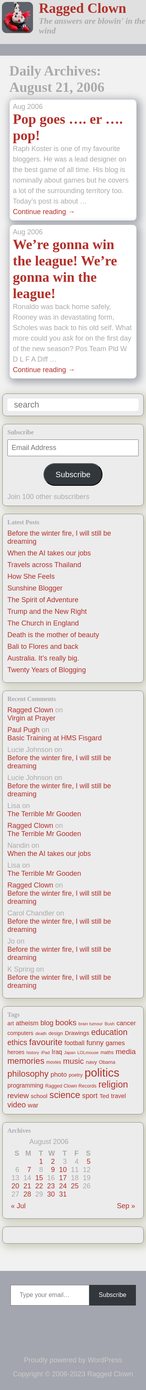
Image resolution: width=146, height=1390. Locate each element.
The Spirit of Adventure (42, 600)
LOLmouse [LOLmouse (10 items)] (88, 1052)
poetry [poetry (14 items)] (76, 1075)
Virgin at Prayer (31, 718)
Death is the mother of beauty (53, 635)
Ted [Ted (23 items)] (104, 1096)
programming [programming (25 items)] (25, 1085)
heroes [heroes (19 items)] (15, 1052)
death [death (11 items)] (41, 1033)
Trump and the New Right (47, 611)
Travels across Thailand (44, 565)
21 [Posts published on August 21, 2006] (27, 1186)
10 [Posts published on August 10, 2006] (63, 1170)
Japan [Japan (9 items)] (69, 1052)
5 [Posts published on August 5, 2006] (88, 1161)
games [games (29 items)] (115, 1043)
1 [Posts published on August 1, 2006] (41, 1161)
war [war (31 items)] (33, 1105)
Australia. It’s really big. (43, 658)
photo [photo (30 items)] (58, 1074)
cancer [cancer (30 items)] (126, 1023)
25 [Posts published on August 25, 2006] (75, 1186)
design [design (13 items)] (56, 1033)
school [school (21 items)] (39, 1096)
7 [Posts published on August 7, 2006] (29, 1170)
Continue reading (44, 212)
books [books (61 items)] (66, 1022)
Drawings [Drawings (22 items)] (77, 1033)
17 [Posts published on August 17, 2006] (63, 1178)
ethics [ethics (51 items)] (17, 1042)
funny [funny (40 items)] (94, 1043)
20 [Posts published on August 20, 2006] (15, 1186)
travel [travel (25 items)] (118, 1096)
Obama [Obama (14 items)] (107, 1062)
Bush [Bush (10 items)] (110, 1023)
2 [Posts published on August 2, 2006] (53, 1161)
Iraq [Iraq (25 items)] (57, 1052)
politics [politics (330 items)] (102, 1072)
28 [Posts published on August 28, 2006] (27, 1194)
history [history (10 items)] (32, 1052)
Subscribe (73, 474)
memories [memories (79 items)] (25, 1061)
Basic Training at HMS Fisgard (54, 738)
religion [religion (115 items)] (113, 1084)
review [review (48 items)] (18, 1095)
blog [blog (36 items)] (46, 1023)
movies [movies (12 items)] (53, 1062)
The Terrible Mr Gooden (44, 814)
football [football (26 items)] (74, 1043)
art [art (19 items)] (10, 1023)
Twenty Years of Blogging (46, 670)
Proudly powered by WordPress (73, 1360)
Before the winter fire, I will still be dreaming (59, 762)
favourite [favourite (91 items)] (46, 1042)
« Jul (18, 1206)
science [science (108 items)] (64, 1095)
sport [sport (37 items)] (90, 1096)
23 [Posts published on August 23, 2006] (51, 1186)
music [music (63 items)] (73, 1060)
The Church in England (43, 623)
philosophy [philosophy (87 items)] (28, 1074)
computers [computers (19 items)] (20, 1033)
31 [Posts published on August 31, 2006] (63, 1194)
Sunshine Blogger (35, 588)
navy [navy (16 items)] (91, 1062)
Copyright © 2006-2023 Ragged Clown (73, 1374)
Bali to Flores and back (42, 646)
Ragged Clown (82, 8)
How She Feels (31, 576)
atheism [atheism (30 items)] (27, 1023)
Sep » (126, 1206)
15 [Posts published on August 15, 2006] (39, 1178)
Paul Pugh (23, 730)
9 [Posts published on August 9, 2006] (53, 1170)
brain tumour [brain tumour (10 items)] (90, 1023)
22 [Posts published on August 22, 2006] (39, 1186)
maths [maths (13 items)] (107, 1052)
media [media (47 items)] (126, 1051)
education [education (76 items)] (109, 1032)
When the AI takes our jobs (49, 553)
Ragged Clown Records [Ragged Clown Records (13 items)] (70, 1086)
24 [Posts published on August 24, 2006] (63, 1186)
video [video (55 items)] (16, 1104)
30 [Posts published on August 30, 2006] (51, 1194)
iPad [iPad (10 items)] (45, 1052)
